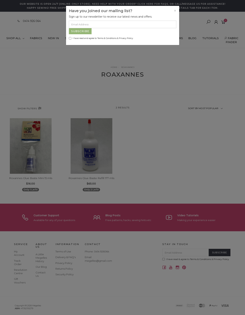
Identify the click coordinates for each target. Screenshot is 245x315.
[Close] (175, 11)
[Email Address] (122, 24)
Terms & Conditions (107, 38)
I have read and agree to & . (101, 38)
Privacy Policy (126, 38)
